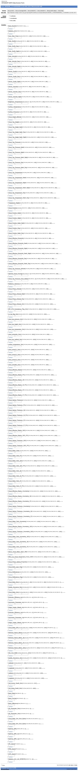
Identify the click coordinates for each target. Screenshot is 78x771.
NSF (69, 765)
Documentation (5, 769)
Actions (4, 10)
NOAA (76, 765)
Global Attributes (3, 16)
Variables (3, 25)
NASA (72, 765)
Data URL (3, 12)
